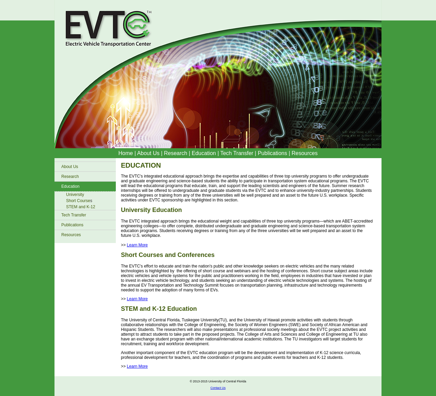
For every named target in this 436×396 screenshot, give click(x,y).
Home (126, 153)
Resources (304, 153)
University (75, 194)
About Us (148, 153)
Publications (273, 153)
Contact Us (218, 388)
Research (175, 153)
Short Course (78, 200)
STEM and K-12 (80, 206)
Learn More (137, 245)
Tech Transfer (236, 153)
